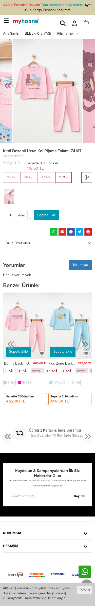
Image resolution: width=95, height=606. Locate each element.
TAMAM (84, 589)
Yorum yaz (80, 264)
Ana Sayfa (10, 33)
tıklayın (60, 598)
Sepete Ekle (46, 215)
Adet (21, 215)
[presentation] (8, 86)
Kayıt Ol (79, 496)
